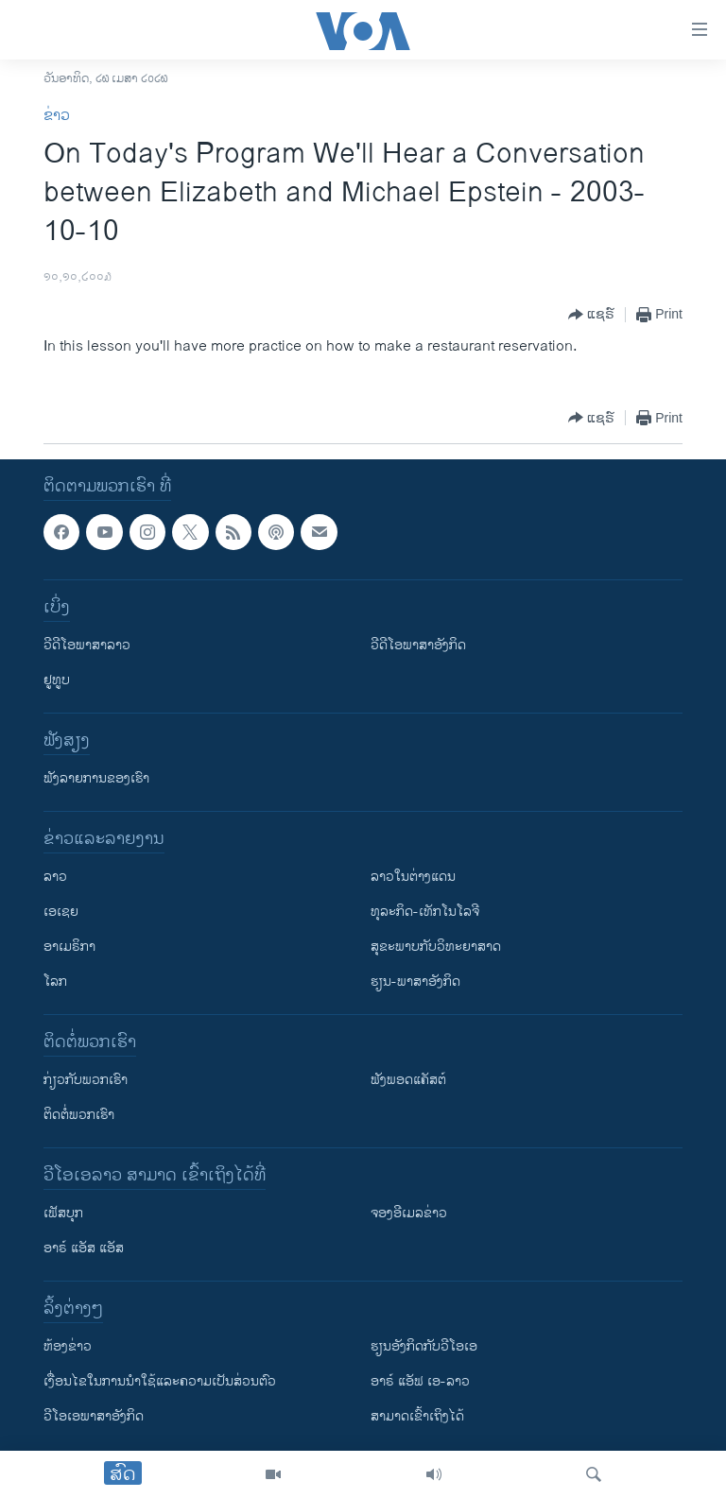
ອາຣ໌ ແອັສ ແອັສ (83, 1248)
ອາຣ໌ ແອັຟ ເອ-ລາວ (420, 1381)
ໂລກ (55, 981)
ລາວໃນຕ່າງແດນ (413, 877)
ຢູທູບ (56, 680)
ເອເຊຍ (60, 911)
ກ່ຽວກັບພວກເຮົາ (85, 1080)
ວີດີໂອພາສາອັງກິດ (418, 645)
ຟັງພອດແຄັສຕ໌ (408, 1080)
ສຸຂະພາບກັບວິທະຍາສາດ (436, 946)
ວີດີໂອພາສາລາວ (86, 645)
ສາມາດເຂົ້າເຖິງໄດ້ (417, 1416)
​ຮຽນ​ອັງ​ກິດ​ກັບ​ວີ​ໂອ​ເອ (424, 1346)
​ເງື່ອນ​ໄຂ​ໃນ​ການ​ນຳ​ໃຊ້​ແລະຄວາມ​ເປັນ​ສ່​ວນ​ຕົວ (159, 1381)
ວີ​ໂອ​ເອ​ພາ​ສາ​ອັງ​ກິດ (93, 1416)
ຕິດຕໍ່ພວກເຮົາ (78, 1115)
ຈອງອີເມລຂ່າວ (409, 1213)
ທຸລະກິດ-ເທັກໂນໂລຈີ (425, 911)
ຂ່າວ (56, 116)
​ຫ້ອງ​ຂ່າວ (67, 1346)
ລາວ (55, 877)
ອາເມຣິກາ (69, 946)
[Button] (591, 314)
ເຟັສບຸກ (63, 1213)
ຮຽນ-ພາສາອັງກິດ (415, 981)
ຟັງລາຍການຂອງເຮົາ (96, 778)
